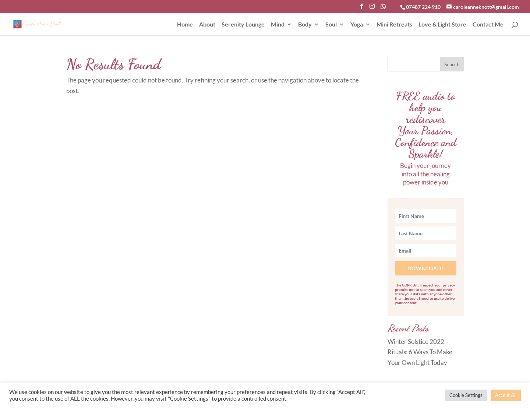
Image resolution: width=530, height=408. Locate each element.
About (207, 25)
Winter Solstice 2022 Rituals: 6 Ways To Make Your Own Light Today (420, 352)
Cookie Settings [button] (466, 395)
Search (452, 64)
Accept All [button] (505, 395)
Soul (331, 25)
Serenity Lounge (243, 25)
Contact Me (488, 25)
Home (185, 25)
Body (305, 25)
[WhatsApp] (383, 8)
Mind (278, 25)
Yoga (356, 25)
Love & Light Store (442, 25)
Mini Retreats (394, 25)
